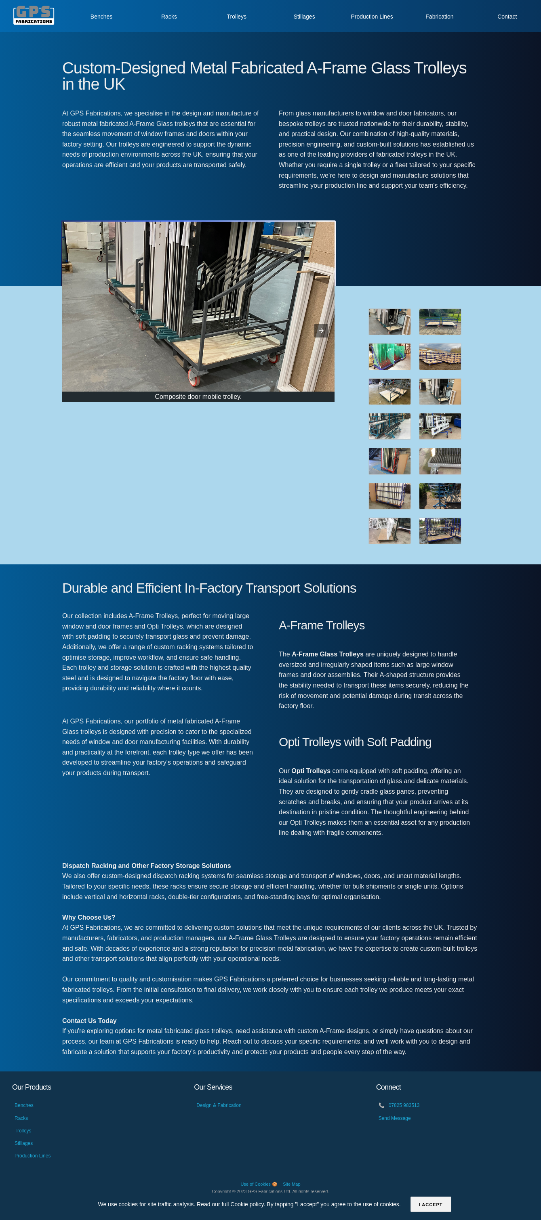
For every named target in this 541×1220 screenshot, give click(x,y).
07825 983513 (399, 1105)
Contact (507, 16)
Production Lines (372, 16)
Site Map (291, 1184)
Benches (101, 16)
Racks (169, 16)
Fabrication (439, 16)
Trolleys (237, 16)
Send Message (395, 1118)
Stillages (304, 16)
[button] (321, 330)
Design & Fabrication (218, 1105)
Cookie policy (246, 1204)
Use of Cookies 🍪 (259, 1184)
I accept (431, 1204)
